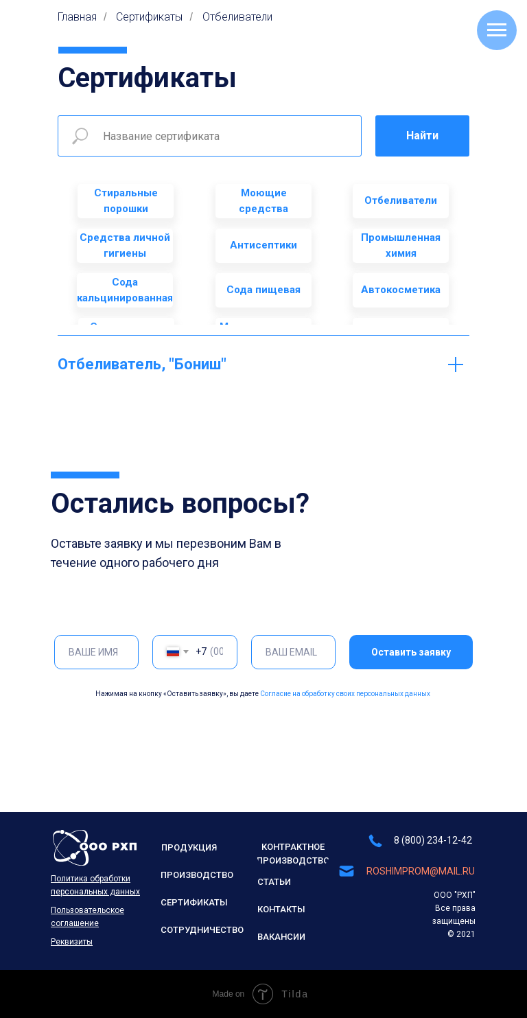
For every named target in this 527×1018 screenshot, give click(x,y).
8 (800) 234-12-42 (433, 840)
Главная (77, 16)
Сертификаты (149, 16)
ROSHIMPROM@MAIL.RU (420, 871)
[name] (96, 652)
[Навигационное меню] (496, 30)
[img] (95, 848)
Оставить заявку (411, 652)
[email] (293, 652)
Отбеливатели (237, 16)
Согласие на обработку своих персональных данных (345, 693)
